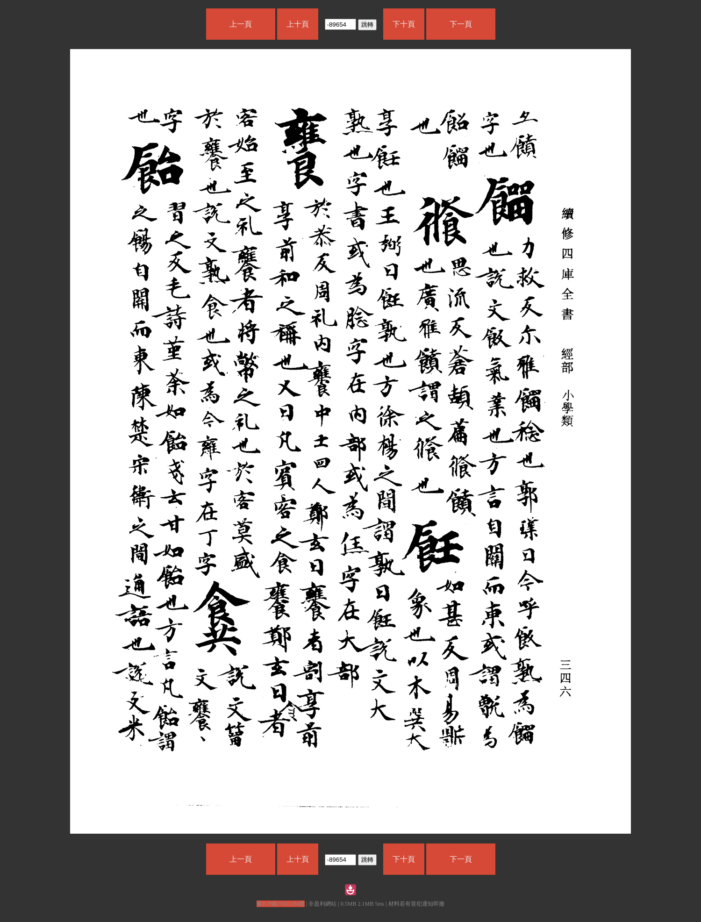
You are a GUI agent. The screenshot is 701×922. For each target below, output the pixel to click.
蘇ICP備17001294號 (281, 904)
